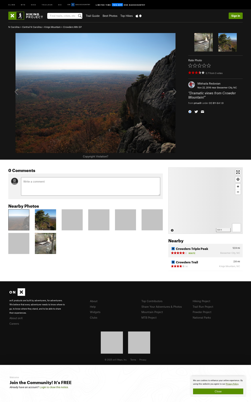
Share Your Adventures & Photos (161, 306)
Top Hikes (126, 15)
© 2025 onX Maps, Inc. (116, 359)
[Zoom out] (238, 192)
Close (218, 391)
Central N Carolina (32, 26)
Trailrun (47, 4)
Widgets (95, 312)
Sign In (235, 15)
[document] (218, 386)
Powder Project (202, 312)
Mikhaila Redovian (209, 83)
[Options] (236, 228)
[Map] (206, 201)
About (93, 301)
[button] (190, 111)
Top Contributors (151, 301)
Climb (11, 4)
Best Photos (110, 15)
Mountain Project (152, 312)
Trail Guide (93, 15)
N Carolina (14, 26)
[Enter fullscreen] (238, 172)
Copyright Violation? (95, 156)
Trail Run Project (203, 306)
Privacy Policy (232, 384)
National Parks (202, 317)
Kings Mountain (52, 26)
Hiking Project (201, 301)
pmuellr (198, 103)
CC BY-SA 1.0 (216, 103)
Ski (60, 4)
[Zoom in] (238, 186)
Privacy (142, 359)
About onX (16, 318)
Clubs (93, 317)
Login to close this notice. (54, 387)
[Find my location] (238, 179)
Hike (33, 4)
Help (93, 306)
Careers (14, 323)
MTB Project (149, 317)
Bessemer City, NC (227, 87)
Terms (133, 359)
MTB (23, 4)
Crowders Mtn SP (72, 26)
